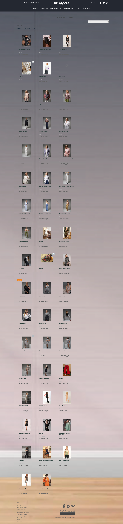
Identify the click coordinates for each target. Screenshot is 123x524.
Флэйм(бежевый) (23, 405)
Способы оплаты (21, 505)
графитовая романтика (45, 49)
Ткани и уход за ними (22, 514)
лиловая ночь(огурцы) (24, 433)
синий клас (62, 76)
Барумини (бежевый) (64, 213)
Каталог (44, 8)
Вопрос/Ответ (20, 517)
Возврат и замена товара (23, 512)
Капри (20, 491)
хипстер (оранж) (43, 488)
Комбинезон (22, 463)
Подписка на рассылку (67, 513)
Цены (18, 519)
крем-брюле (62, 405)
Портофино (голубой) (24, 213)
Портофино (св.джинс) (45, 213)
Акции (35, 8)
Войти (94, 3)
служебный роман (44, 378)
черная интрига (23, 131)
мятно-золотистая (64, 460)
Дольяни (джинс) (43, 131)
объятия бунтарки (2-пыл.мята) (64, 434)
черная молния (63, 49)
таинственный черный (24, 49)
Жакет (40, 107)
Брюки (40, 134)
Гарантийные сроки (21, 509)
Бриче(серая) (42, 323)
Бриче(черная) (63, 323)
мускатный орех (23, 488)
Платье (40, 244)
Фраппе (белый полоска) (45, 186)
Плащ (20, 134)
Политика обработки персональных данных (64, 517)
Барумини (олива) (23, 241)
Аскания (21, 76)
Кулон (20, 79)
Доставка (19, 521)
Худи (60, 436)
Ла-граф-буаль (22, 378)
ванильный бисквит (24, 104)
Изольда (41, 268)
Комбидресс (42, 436)
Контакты (68, 8)
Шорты (40, 52)
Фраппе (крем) (22, 186)
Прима (61, 378)
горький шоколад (43, 405)
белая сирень (42, 76)
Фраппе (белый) (63, 131)
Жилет (20, 271)
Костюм (61, 52)
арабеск (41, 433)
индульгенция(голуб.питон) (46, 460)
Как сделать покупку (22, 507)
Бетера (41, 241)
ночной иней (22, 296)
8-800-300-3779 (31, 2)
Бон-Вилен (21, 268)
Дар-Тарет (21, 460)
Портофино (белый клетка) (66, 186)
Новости (86, 8)
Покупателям (56, 8)
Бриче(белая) (22, 323)
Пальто (20, 107)
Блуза (20, 52)
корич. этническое (64, 241)
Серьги (40, 271)
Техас (60, 104)
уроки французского (64, 268)
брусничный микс (43, 104)
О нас (78, 8)
